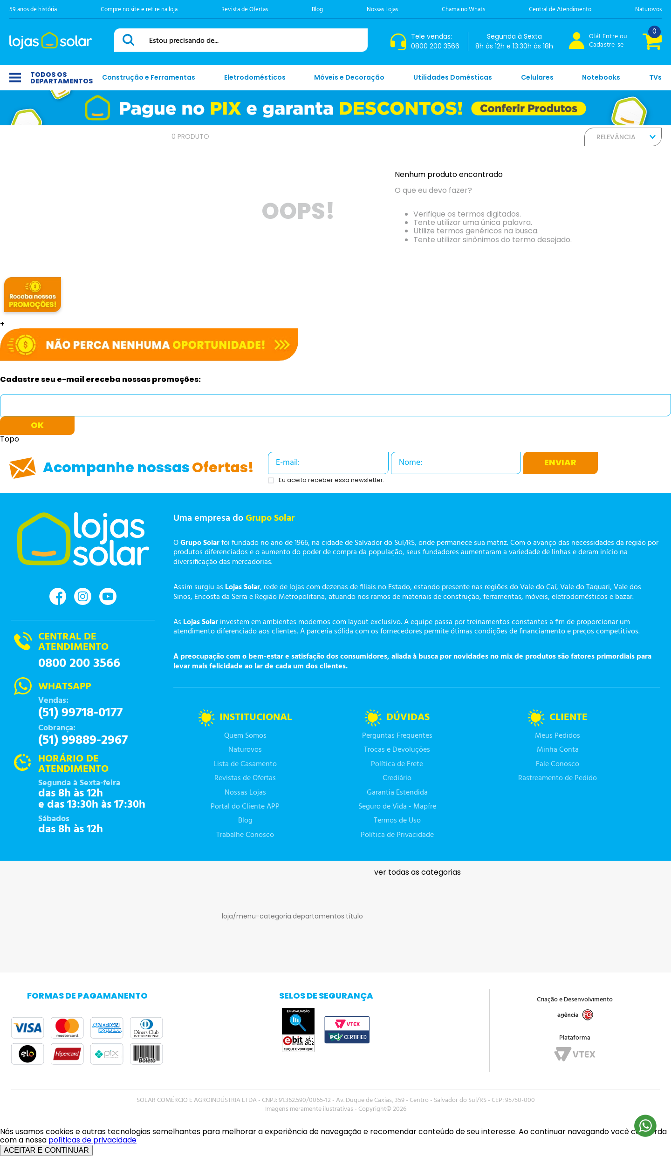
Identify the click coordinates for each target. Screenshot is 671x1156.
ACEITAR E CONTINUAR (46, 1150)
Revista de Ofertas (244, 9)
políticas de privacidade (92, 1140)
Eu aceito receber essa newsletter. (331, 480)
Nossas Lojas (382, 9)
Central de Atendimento (560, 9)
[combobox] (241, 40)
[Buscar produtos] (130, 40)
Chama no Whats (463, 9)
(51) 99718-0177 (80, 713)
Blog (317, 9)
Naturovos (648, 9)
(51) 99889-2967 (83, 740)
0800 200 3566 (79, 663)
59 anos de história (33, 9)
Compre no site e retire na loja (139, 9)
